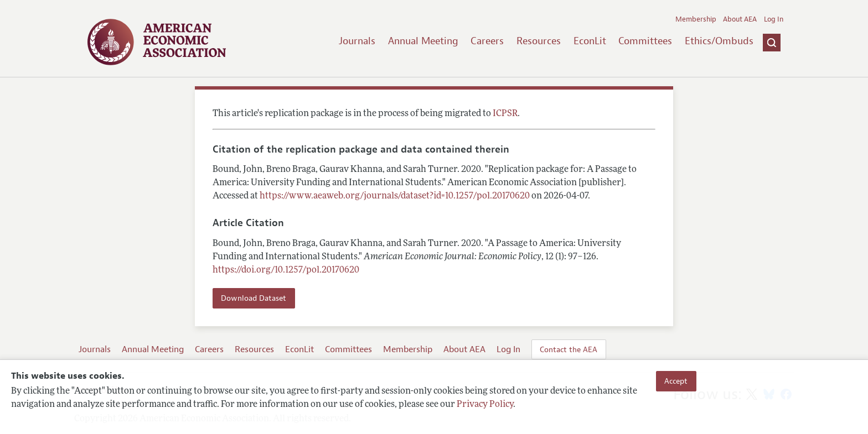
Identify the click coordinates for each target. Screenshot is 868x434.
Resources (538, 41)
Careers (487, 41)
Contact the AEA (568, 349)
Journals (357, 41)
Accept (676, 381)
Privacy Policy (485, 404)
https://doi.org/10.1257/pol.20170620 (286, 270)
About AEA (740, 19)
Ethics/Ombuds (719, 41)
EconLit (590, 41)
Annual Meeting (423, 41)
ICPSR (505, 113)
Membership (695, 19)
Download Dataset (253, 298)
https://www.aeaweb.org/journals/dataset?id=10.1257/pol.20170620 (395, 196)
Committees (645, 41)
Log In (773, 19)
